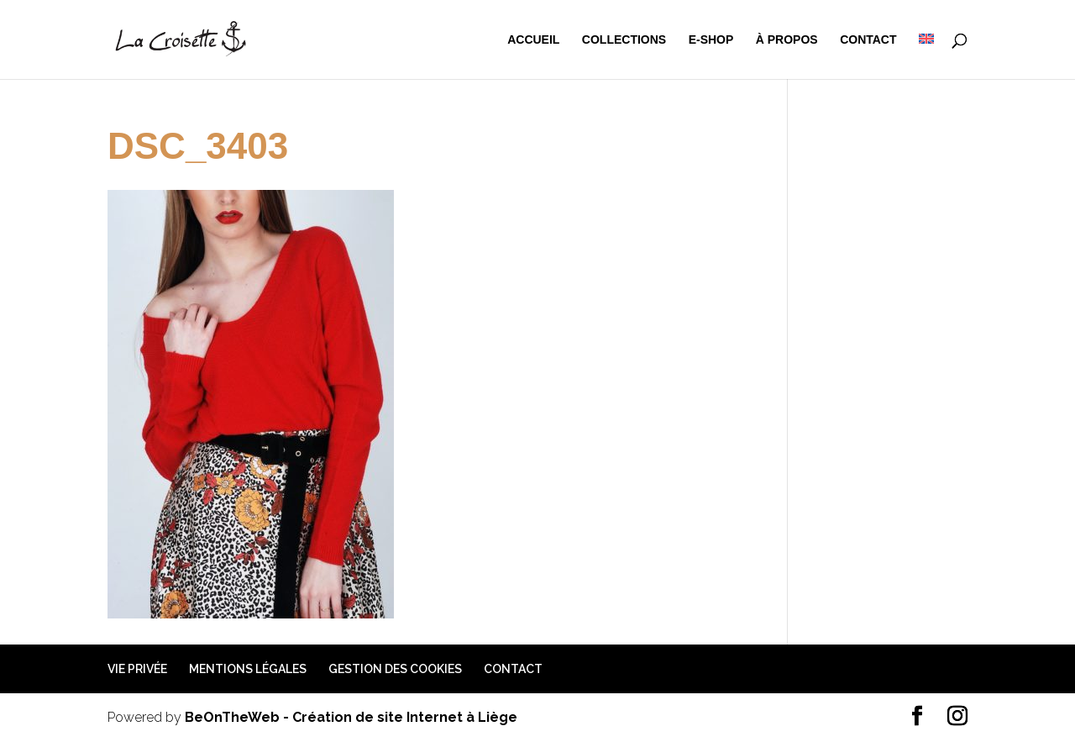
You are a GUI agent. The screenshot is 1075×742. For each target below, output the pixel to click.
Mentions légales (248, 669)
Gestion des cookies (395, 669)
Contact (868, 40)
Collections (624, 40)
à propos (787, 40)
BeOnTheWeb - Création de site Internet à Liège (351, 717)
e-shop (711, 40)
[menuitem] (926, 56)
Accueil (533, 40)
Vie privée (137, 669)
